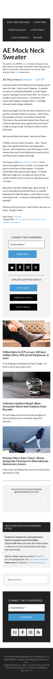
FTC (31, 670)
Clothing (17, 216)
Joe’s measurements (38, 559)
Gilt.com (24, 670)
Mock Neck (35, 219)
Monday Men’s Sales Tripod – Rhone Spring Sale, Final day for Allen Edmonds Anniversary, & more (25, 461)
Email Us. (40, 556)
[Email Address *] (26, 244)
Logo (27, 219)
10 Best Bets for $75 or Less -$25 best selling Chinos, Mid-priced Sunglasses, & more (26, 355)
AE (16, 219)
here (16, 72)
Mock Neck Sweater (29, 162)
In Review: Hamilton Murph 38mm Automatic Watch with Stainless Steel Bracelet (24, 406)
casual (21, 219)
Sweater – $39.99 (33, 79)
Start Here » (23, 288)
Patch (43, 219)
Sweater (6, 222)
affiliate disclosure (36, 562)
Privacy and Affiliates (38, 667)
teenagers (15, 222)
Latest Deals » (23, 307)
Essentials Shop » (23, 297)
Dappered (26, 9)
